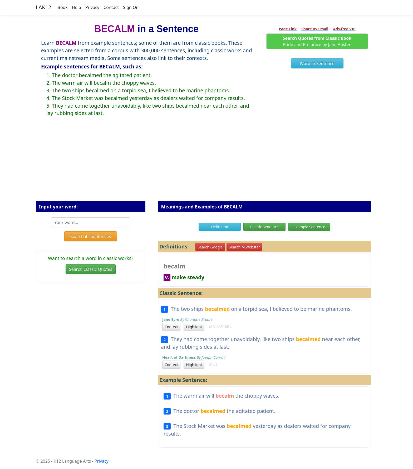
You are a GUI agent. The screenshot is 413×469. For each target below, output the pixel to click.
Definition (219, 226)
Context (171, 326)
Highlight (194, 326)
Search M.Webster (244, 247)
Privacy (92, 7)
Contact (111, 7)
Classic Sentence (264, 226)
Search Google (210, 247)
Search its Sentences (90, 236)
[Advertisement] (206, 163)
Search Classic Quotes (90, 269)
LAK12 (43, 7)
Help (76, 7)
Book (63, 7)
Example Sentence (309, 226)
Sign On (131, 7)
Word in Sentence (317, 63)
